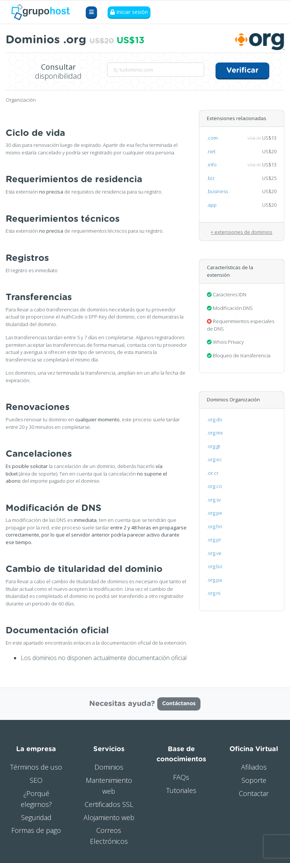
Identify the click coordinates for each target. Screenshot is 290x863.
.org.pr (214, 539)
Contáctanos (179, 703)
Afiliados (254, 767)
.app (212, 204)
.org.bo (214, 566)
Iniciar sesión (129, 12)
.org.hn (214, 526)
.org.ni (213, 593)
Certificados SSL (109, 804)
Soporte (253, 780)
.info (212, 164)
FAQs (181, 777)
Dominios (108, 767)
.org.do (214, 419)
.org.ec (214, 459)
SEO (36, 780)
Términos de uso (36, 767)
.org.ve (214, 553)
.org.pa (214, 579)
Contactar (254, 793)
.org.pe (214, 512)
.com (212, 137)
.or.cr (213, 473)
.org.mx (215, 432)
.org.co (214, 486)
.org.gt (213, 446)
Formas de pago (36, 830)
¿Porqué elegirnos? (36, 799)
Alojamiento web (109, 817)
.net (211, 151)
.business (217, 191)
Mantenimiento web (109, 786)
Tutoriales (181, 790)
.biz (211, 178)
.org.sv (214, 499)
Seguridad (36, 817)
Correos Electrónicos (109, 836)
